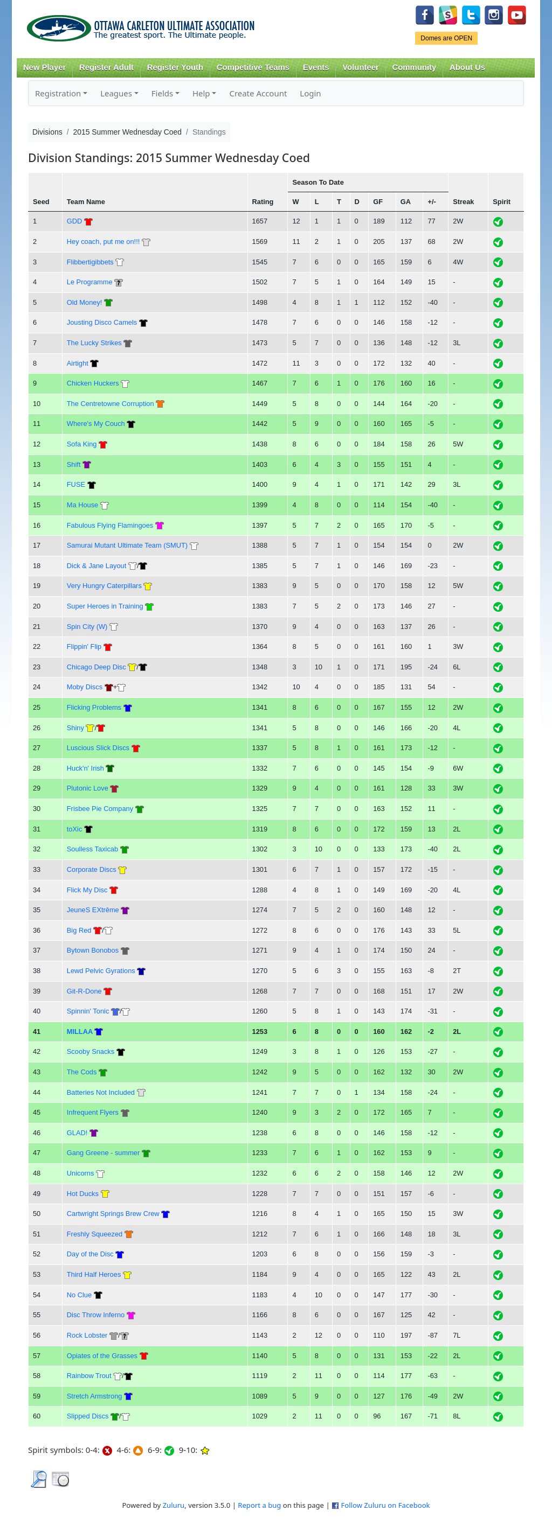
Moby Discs (84, 687)
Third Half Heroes (94, 1274)
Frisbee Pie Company (100, 809)
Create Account (258, 93)
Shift (74, 464)
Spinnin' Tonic (88, 1011)
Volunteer (360, 67)
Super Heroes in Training (105, 606)
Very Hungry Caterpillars (104, 586)
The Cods (82, 1072)
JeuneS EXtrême (93, 910)
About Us (467, 67)
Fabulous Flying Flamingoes (110, 525)
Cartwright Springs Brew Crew (113, 1214)
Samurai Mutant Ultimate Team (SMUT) (127, 545)
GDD (74, 221)
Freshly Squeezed (94, 1234)
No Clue (79, 1295)
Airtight (77, 363)
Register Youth (175, 67)
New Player (44, 67)
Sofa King (82, 444)
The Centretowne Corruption (110, 404)
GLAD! (77, 1133)
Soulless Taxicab (92, 849)
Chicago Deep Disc (96, 667)
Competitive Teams (253, 67)
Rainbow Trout (89, 1376)
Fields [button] (162, 93)
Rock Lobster (87, 1335)
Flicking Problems (94, 707)
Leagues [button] (116, 93)
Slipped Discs (88, 1416)
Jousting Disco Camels (102, 322)
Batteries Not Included (101, 1092)
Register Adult (106, 67)
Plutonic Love (87, 788)
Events (316, 67)
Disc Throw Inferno (96, 1315)
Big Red (79, 930)
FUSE (76, 484)
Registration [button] (58, 93)
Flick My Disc (87, 890)
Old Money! (84, 302)
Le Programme (90, 282)
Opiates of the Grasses (102, 1356)
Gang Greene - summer (103, 1153)
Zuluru (174, 1505)
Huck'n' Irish (85, 768)
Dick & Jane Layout (97, 566)
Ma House (82, 505)
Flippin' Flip (84, 646)
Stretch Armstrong (94, 1396)
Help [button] (201, 93)
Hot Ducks (83, 1194)
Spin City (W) (87, 627)
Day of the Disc (90, 1254)
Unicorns (80, 1173)
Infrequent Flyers (93, 1112)
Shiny (75, 728)
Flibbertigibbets (90, 262)
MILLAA (80, 1031)
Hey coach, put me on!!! (103, 241)
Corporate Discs (91, 869)
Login (310, 93)
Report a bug (259, 1505)
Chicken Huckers (93, 383)
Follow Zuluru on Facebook (385, 1505)
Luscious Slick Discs (98, 748)
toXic (74, 829)
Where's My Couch (96, 424)
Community (414, 67)
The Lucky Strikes (94, 343)
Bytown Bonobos (93, 950)
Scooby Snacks (90, 1051)
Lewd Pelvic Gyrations (101, 971)
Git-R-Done (84, 991)
